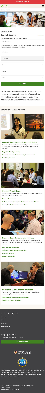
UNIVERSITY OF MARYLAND (22, 2)
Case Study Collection (8, 158)
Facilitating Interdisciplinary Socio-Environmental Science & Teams (20, 202)
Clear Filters (41, 35)
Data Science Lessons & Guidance (11, 300)
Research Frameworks (8, 256)
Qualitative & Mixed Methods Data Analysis (14, 250)
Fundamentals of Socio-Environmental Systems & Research (18, 155)
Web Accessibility (5, 326)
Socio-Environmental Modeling (10, 247)
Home (2, 10)
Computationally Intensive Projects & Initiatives (15, 297)
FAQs (2, 320)
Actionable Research (8, 253)
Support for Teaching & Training (11, 152)
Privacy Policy (4, 323)
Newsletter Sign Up (22, 342)
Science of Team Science (9, 199)
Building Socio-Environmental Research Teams (15, 205)
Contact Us (3, 317)
